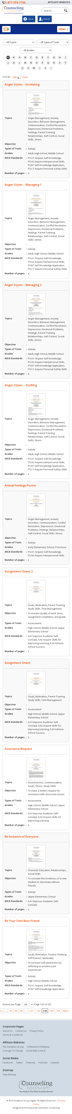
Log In (30, 19)
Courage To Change (13, 1050)
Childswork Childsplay (38, 1046)
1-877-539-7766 (15, 2)
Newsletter (6, 29)
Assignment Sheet (17, 663)
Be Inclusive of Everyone (22, 837)
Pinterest (30, 1062)
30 (21, 1010)
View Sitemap (9, 1074)
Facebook (8, 1062)
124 (51, 1010)
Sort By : (7, 77)
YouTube (42, 1062)
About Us (7, 1030)
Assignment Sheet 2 (19, 571)
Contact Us (21, 1030)
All (8, 57)
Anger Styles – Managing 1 (23, 185)
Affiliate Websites (59, 2)
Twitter (19, 1062)
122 (38, 1010)
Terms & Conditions (13, 1034)
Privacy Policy (36, 1030)
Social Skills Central (35, 1050)
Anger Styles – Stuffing (21, 385)
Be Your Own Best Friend (22, 921)
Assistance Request (18, 749)
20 (16, 1010)
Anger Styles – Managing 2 (23, 285)
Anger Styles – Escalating (22, 84)
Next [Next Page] (65, 1010)
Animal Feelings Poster (20, 485)
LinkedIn (55, 1062)
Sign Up (46, 19)
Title (16, 77)
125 (58, 1010)
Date (25, 77)
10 (10, 1010)
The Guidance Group (13, 1046)
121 (31, 1010)
